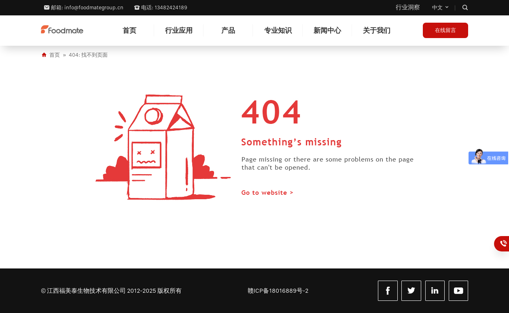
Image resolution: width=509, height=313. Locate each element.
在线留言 (445, 30)
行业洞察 (408, 7)
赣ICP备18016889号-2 (278, 290)
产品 (228, 30)
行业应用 (179, 30)
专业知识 (278, 30)
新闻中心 (327, 30)
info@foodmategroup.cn (93, 7)
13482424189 (504, 243)
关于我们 (376, 30)
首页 (129, 30)
